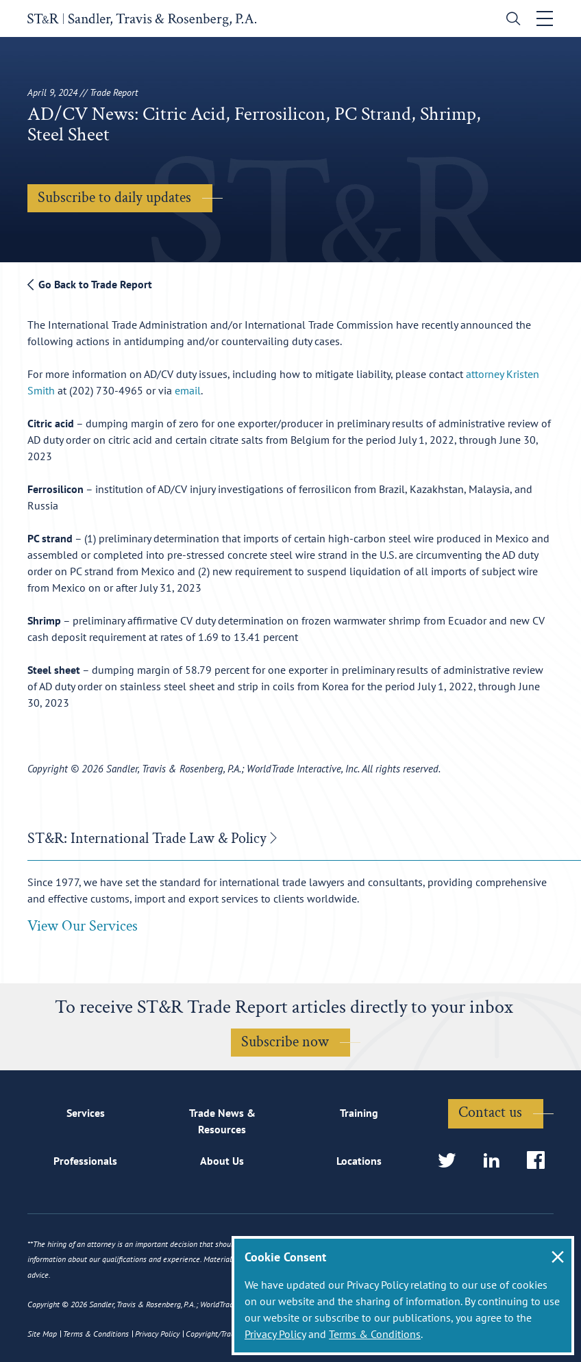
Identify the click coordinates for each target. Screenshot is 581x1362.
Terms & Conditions (375, 1334)
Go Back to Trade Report (89, 284)
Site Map (42, 1333)
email (188, 390)
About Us (222, 1161)
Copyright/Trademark (221, 1333)
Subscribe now (285, 1042)
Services (85, 1113)
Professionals (85, 1161)
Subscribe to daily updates (114, 197)
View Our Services (82, 926)
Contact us (490, 1112)
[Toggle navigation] (545, 18)
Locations (359, 1161)
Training (359, 1113)
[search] (510, 20)
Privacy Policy (275, 1334)
